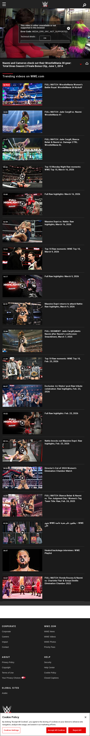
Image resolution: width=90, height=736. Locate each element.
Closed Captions (51, 678)
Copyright (6, 667)
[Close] (85, 717)
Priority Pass (49, 647)
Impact (5, 642)
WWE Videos (50, 637)
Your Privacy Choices (11, 678)
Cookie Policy (50, 673)
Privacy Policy (8, 662)
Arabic (5, 693)
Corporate (6, 631)
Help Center (49, 667)
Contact (5, 647)
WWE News (49, 631)
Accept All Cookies (56, 730)
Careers (5, 637)
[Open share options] (87, 63)
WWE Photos (50, 642)
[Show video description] (81, 63)
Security (47, 662)
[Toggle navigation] (4, 4)
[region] (45, 724)
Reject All (77, 730)
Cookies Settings (11, 730)
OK (45, 38)
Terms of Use (8, 673)
